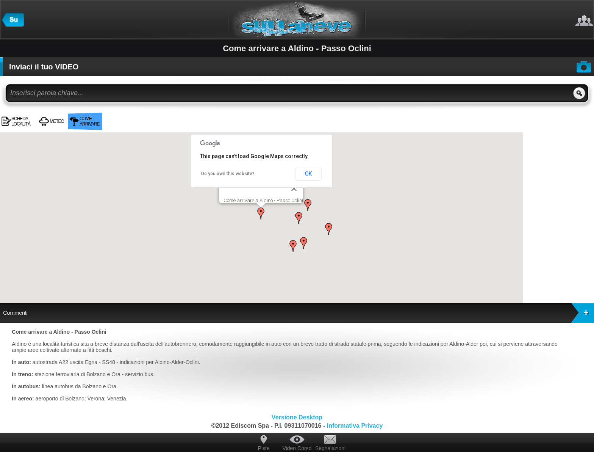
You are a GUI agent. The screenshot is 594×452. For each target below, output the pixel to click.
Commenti (298, 313)
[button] (261, 213)
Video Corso (297, 448)
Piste (264, 448)
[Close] (294, 188)
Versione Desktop (297, 417)
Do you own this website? (228, 173)
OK (308, 174)
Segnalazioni (330, 448)
